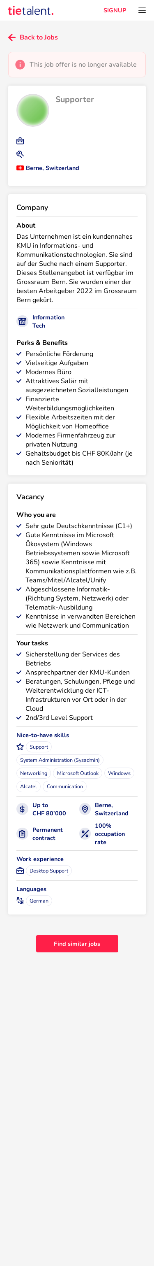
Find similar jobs (77, 944)
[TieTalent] (30, 10)
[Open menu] (142, 10)
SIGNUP (114, 10)
